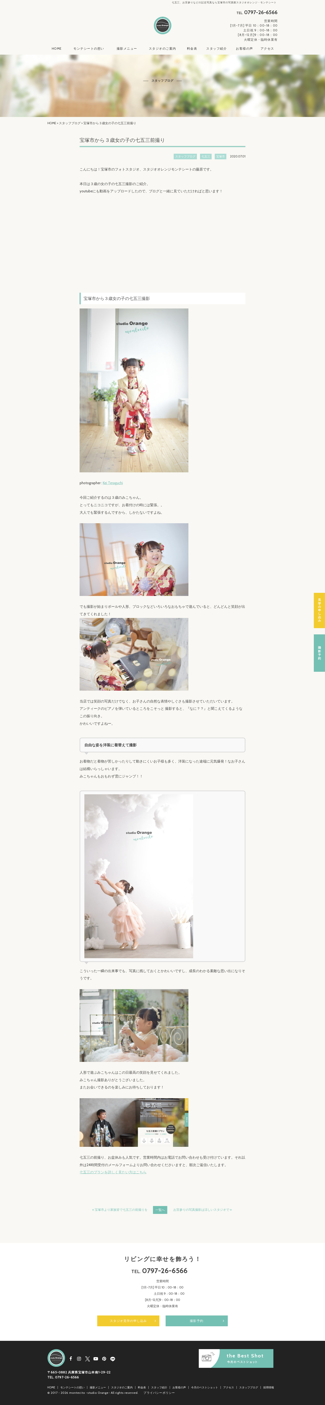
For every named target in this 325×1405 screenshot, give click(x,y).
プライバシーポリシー (159, 1393)
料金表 (192, 48)
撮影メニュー (127, 48)
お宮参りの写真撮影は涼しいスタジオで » (202, 1210)
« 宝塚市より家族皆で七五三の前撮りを (120, 1210)
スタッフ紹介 (216, 48)
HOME (57, 48)
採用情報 (268, 1387)
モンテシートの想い (88, 48)
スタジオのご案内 (162, 48)
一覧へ (160, 1210)
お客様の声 (244, 48)
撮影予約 (196, 1321)
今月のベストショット (204, 1387)
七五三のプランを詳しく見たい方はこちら (113, 1172)
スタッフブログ (70, 123)
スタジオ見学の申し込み (128, 1321)
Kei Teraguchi (113, 483)
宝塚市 (220, 156)
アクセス (267, 48)
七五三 (205, 156)
